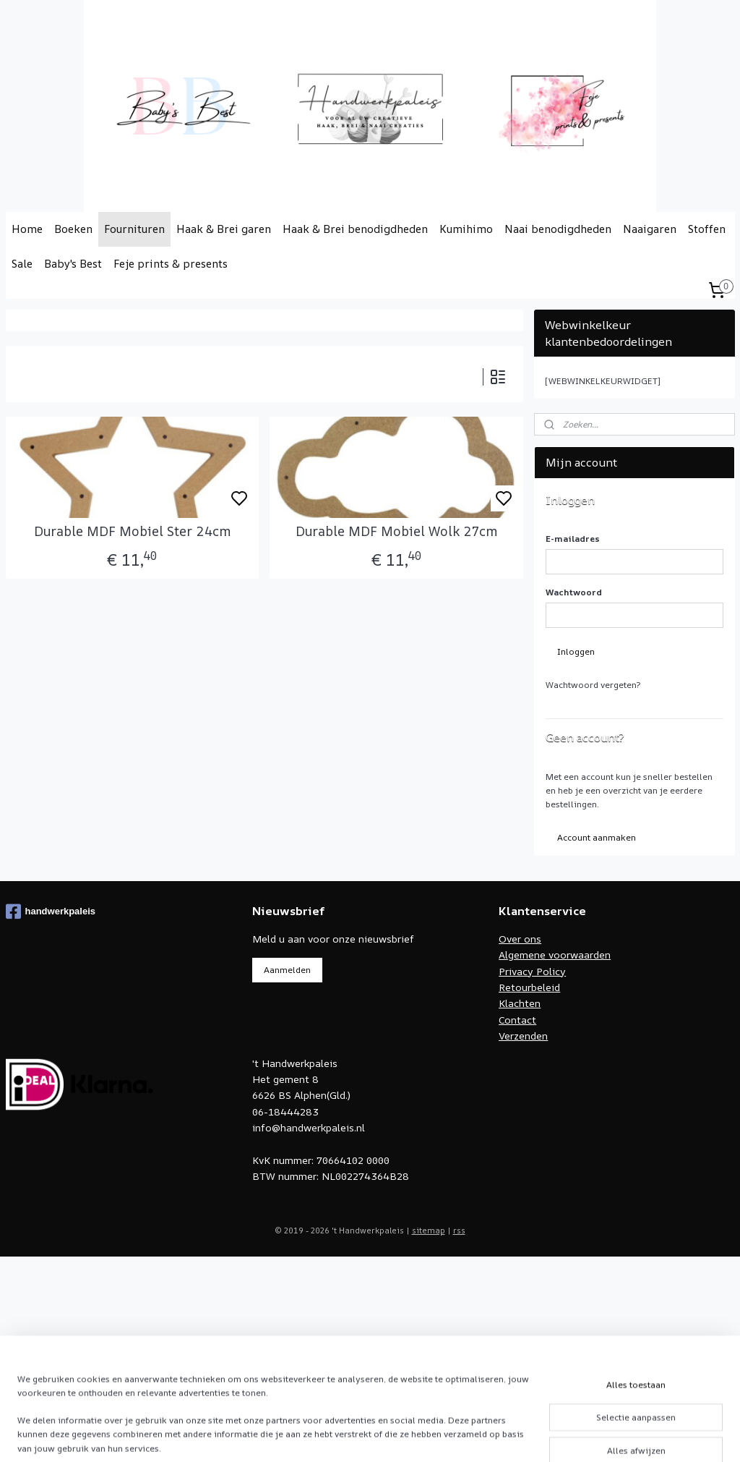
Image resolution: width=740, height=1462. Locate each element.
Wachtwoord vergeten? (593, 685)
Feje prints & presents (170, 263)
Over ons (520, 938)
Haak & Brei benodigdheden (355, 229)
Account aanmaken (596, 837)
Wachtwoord (574, 592)
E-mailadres (573, 538)
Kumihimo (466, 229)
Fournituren (134, 229)
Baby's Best (73, 263)
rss (459, 1230)
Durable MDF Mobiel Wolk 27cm (396, 532)
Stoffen (707, 229)
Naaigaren (649, 229)
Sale (22, 263)
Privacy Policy (532, 971)
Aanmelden (287, 970)
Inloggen (576, 651)
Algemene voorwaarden (555, 954)
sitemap (428, 1230)
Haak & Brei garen (223, 229)
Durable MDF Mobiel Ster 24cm (132, 532)
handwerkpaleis (51, 911)
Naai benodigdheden (557, 229)
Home (27, 229)
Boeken (73, 229)
